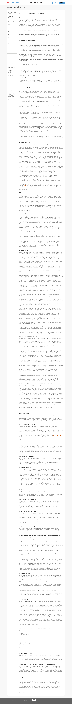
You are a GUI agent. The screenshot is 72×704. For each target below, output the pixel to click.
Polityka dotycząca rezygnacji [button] (11, 44)
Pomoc (8, 700)
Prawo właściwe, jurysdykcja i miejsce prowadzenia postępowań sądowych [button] (12, 95)
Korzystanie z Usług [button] (11, 21)
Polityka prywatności (24, 700)
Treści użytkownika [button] (11, 34)
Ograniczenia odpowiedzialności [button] (11, 67)
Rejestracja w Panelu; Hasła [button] (12, 25)
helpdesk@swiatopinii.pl (56, 354)
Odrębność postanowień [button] (10, 89)
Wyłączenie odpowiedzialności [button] (11, 55)
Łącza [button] (9, 47)
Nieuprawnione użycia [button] (12, 28)
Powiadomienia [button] (11, 86)
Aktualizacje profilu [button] (11, 40)
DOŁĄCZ (62, 2)
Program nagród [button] (11, 37)
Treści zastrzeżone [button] (11, 31)
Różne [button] (9, 99)
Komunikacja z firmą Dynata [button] (11, 51)
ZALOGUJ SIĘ (55, 2)
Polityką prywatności (42, 31)
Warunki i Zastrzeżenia (15, 700)
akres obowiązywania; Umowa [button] (12, 13)
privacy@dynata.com (40, 409)
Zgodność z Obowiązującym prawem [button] (11, 71)
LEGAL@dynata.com (30, 649)
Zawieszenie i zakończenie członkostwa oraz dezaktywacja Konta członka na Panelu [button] (11, 78)
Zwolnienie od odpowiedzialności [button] (11, 62)
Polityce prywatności (57, 435)
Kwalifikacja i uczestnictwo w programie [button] (11, 17)
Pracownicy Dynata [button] (11, 83)
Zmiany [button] (9, 59)
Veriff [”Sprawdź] (25, 185)
